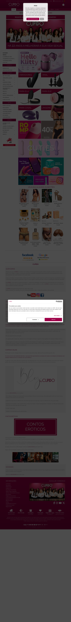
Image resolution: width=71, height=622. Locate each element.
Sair (42, 19)
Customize (35, 319)
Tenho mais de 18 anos (33, 19)
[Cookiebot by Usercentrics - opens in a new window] (56, 302)
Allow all (53, 319)
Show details (57, 315)
